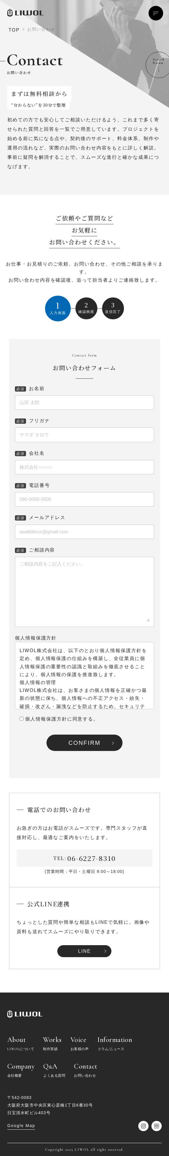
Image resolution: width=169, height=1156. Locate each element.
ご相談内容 (35, 549)
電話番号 (32, 485)
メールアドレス (40, 517)
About (20, 1044)
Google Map (21, 1125)
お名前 (30, 388)
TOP (14, 29)
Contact (85, 1070)
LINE (84, 951)
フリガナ (32, 420)
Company (21, 1070)
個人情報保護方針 (36, 637)
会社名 (30, 453)
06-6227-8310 (91, 858)
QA (54, 1070)
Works (52, 1044)
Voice (79, 1044)
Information (114, 1044)
